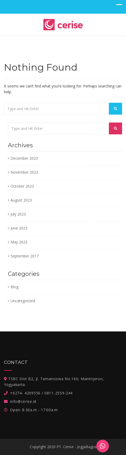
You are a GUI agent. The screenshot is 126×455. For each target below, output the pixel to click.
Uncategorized (23, 300)
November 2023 (24, 172)
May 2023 (19, 241)
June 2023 (19, 228)
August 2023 (21, 200)
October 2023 (22, 186)
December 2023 (24, 158)
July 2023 (18, 214)
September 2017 (25, 255)
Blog (14, 286)
